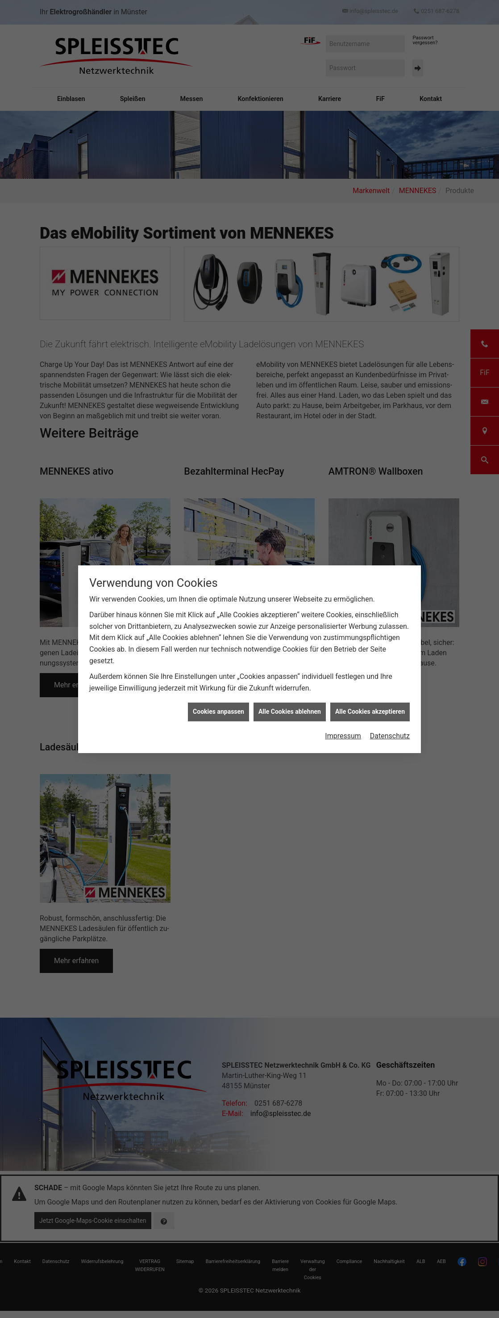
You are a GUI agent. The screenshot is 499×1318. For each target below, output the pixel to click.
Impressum (343, 731)
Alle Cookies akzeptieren (370, 707)
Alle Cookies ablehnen (289, 707)
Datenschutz (390, 731)
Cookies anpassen (218, 707)
